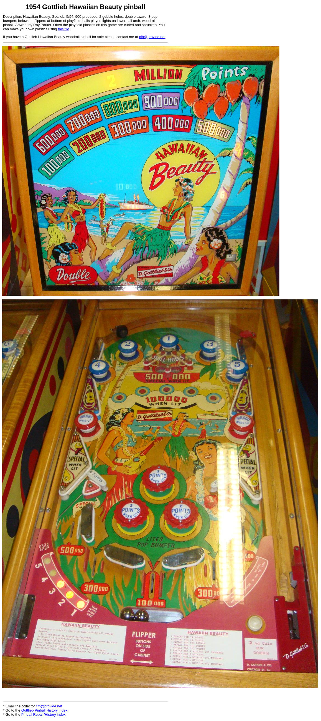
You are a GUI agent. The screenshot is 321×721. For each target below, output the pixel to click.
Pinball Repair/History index (43, 714)
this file (63, 29)
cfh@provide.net (152, 37)
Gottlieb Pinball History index (44, 710)
